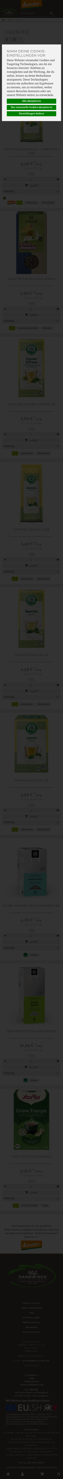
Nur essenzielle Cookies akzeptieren (31, 107)
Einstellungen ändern (31, 114)
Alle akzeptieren (31, 101)
